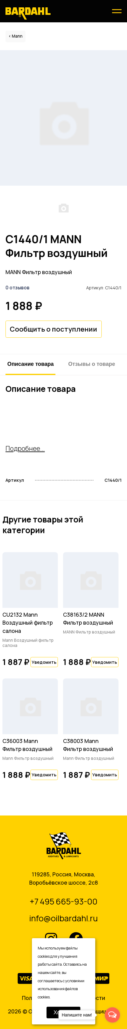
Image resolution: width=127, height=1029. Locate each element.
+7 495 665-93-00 (63, 901)
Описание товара (30, 364)
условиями (74, 980)
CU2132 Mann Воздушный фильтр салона (27, 622)
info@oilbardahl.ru (63, 918)
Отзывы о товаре (91, 364)
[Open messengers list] (112, 1015)
